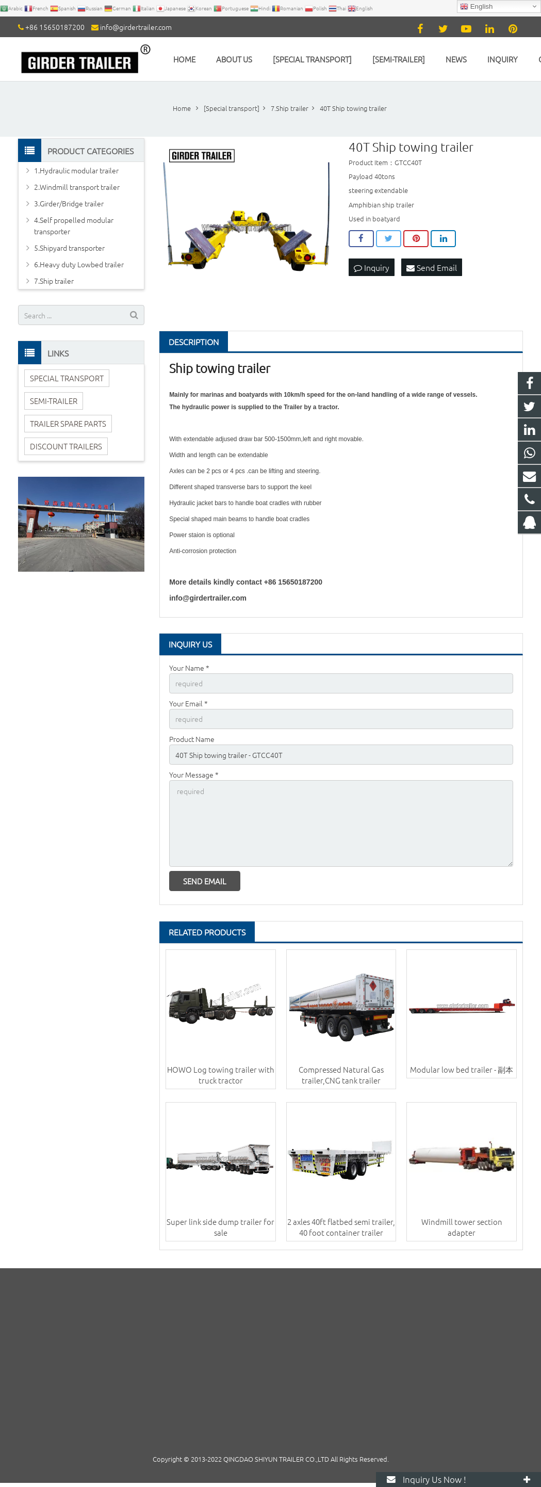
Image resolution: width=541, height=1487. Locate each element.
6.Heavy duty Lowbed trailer (79, 264)
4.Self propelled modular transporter (73, 225)
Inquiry (371, 267)
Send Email (431, 267)
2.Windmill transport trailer (77, 187)
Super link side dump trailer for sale (220, 1227)
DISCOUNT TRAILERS (66, 446)
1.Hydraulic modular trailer (76, 170)
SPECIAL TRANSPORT (67, 378)
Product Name (192, 739)
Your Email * (188, 703)
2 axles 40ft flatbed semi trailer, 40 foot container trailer (341, 1227)
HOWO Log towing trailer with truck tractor (220, 1075)
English (476, 7)
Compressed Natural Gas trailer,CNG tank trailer (341, 1075)
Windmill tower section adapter (461, 1227)
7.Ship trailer (54, 281)
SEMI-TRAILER (53, 400)
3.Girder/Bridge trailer (69, 203)
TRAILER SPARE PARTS (68, 423)
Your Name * (189, 667)
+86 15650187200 (55, 27)
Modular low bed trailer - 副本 (461, 1069)
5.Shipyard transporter (69, 248)
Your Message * (194, 774)
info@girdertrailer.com (136, 27)
